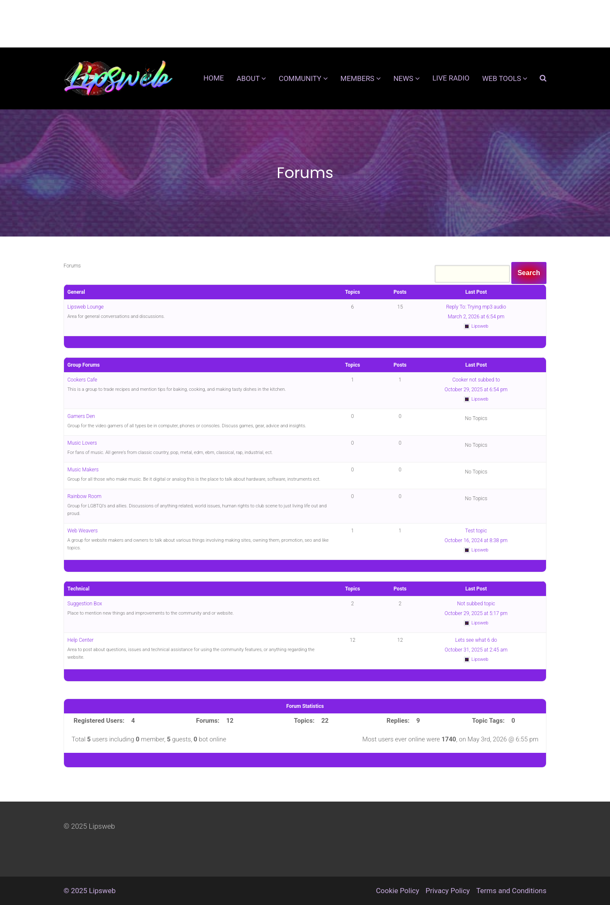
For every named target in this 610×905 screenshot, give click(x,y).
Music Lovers (82, 443)
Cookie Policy (397, 890)
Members (357, 78)
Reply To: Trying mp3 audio (476, 307)
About (248, 78)
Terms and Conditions (511, 890)
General (76, 292)
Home (213, 78)
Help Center (80, 640)
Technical (78, 589)
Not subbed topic (476, 604)
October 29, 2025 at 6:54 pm (476, 390)
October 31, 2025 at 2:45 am (476, 650)
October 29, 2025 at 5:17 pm (476, 613)
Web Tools (501, 78)
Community (300, 78)
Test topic (476, 531)
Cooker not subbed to (476, 380)
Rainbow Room (84, 496)
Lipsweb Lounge (85, 307)
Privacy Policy (447, 890)
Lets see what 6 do (476, 640)
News (403, 78)
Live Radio (451, 78)
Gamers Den (81, 416)
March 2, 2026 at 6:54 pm (476, 317)
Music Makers (83, 470)
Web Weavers (82, 531)
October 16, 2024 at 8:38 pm (476, 540)
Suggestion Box (84, 604)
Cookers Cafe (82, 380)
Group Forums (83, 365)
